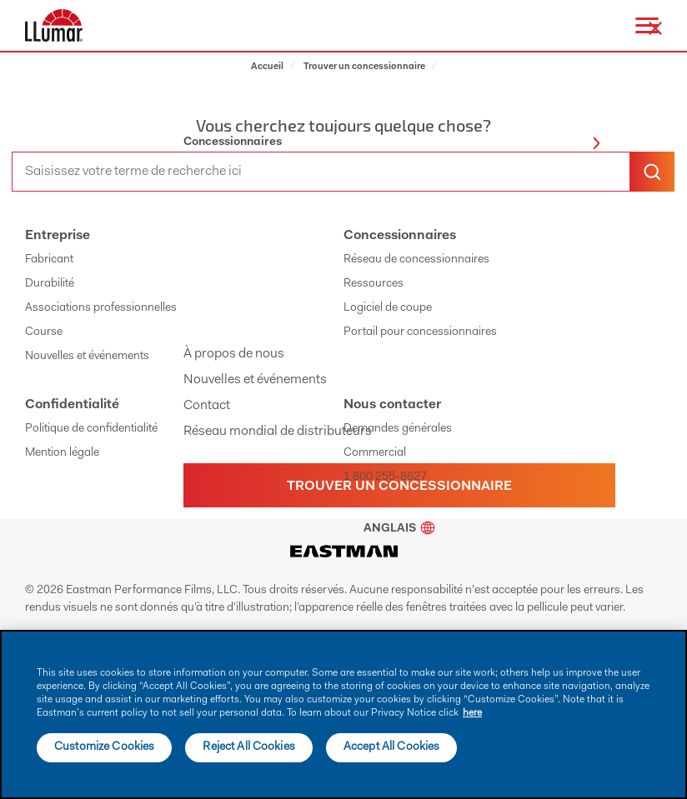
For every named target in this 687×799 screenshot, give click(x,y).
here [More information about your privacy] (472, 713)
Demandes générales (398, 429)
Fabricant (49, 260)
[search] (321, 172)
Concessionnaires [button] (391, 143)
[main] (343, 714)
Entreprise (57, 235)
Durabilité (49, 284)
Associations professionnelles (101, 308)
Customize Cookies (104, 747)
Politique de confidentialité (91, 429)
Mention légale (62, 453)
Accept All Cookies (392, 747)
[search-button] (651, 172)
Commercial (375, 453)
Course (44, 332)
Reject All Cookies (249, 747)
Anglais (399, 529)
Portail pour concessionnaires (420, 332)
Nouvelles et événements (255, 380)
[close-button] (655, 28)
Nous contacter (392, 405)
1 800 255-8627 (385, 477)
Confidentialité (72, 405)
